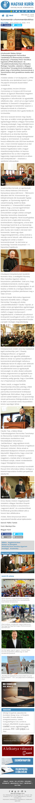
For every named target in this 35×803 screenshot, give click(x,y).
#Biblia (4, 542)
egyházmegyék (22, 726)
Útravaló (13, 717)
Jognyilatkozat (21, 799)
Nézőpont (27, 783)
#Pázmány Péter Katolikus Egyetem (14, 546)
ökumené (14, 724)
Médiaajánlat (13, 799)
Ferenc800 (6, 717)
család (6, 726)
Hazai (11, 781)
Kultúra (4, 23)
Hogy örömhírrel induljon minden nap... (13, 686)
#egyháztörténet (14, 542)
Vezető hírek (7, 576)
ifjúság (12, 715)
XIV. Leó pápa (18, 728)
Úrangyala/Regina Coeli (10, 722)
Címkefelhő (7, 710)
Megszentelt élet (17, 783)
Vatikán (20, 719)
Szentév (12, 727)
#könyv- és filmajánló (9, 544)
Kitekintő (5, 783)
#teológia (5, 548)
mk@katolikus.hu (21, 796)
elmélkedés (6, 729)
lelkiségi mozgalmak (9, 713)
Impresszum (6, 799)
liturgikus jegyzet (24, 724)
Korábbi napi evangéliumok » (25, 705)
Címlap (5, 781)
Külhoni (28, 781)
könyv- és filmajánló (22, 715)
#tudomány (14, 548)
